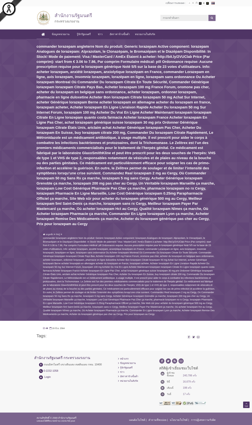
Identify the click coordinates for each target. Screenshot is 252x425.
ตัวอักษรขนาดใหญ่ (196, 3)
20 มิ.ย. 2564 (57, 328)
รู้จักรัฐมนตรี (84, 34)
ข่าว (100, 34)
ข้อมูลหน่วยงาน (61, 34)
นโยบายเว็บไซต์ (179, 420)
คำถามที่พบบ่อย (157, 420)
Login (47, 377)
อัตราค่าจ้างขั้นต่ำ (120, 34)
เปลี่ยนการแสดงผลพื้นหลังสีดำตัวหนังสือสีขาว (200, 3)
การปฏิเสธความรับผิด (203, 420)
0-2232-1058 (51, 370)
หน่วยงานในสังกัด (145, 34)
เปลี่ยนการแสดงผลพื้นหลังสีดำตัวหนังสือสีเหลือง (207, 3)
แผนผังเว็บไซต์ (137, 420)
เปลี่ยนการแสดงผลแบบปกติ (204, 3)
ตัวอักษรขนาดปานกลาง (193, 3)
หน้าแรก (124, 358)
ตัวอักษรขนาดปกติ (189, 3)
